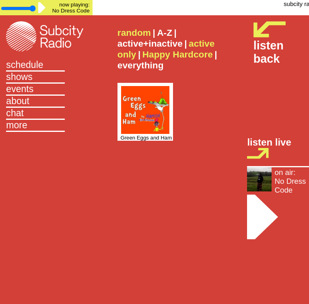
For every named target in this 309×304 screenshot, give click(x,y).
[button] (46, 126)
